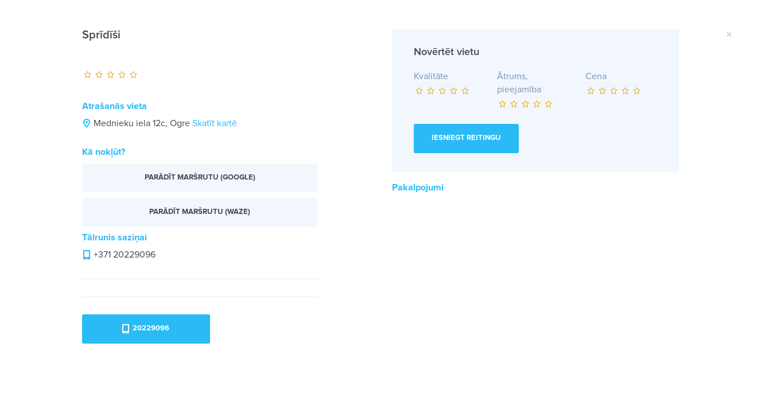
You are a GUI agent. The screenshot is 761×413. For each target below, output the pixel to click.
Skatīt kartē (214, 123)
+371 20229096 (125, 254)
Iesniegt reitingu (466, 138)
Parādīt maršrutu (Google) (200, 177)
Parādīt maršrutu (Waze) (199, 212)
